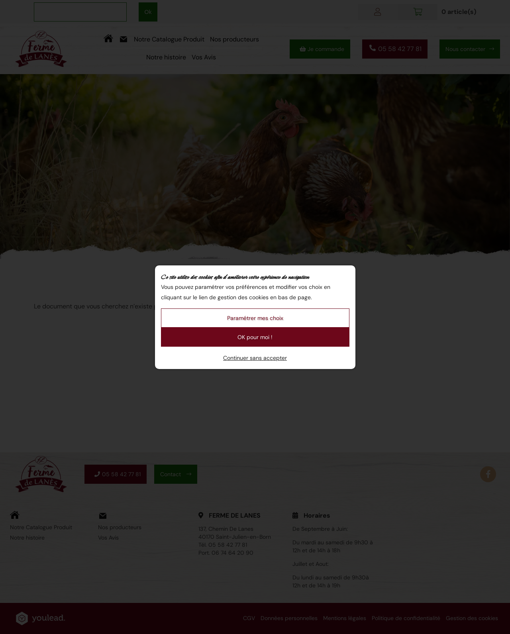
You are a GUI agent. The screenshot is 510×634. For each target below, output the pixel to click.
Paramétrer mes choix (255, 318)
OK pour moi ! (255, 337)
